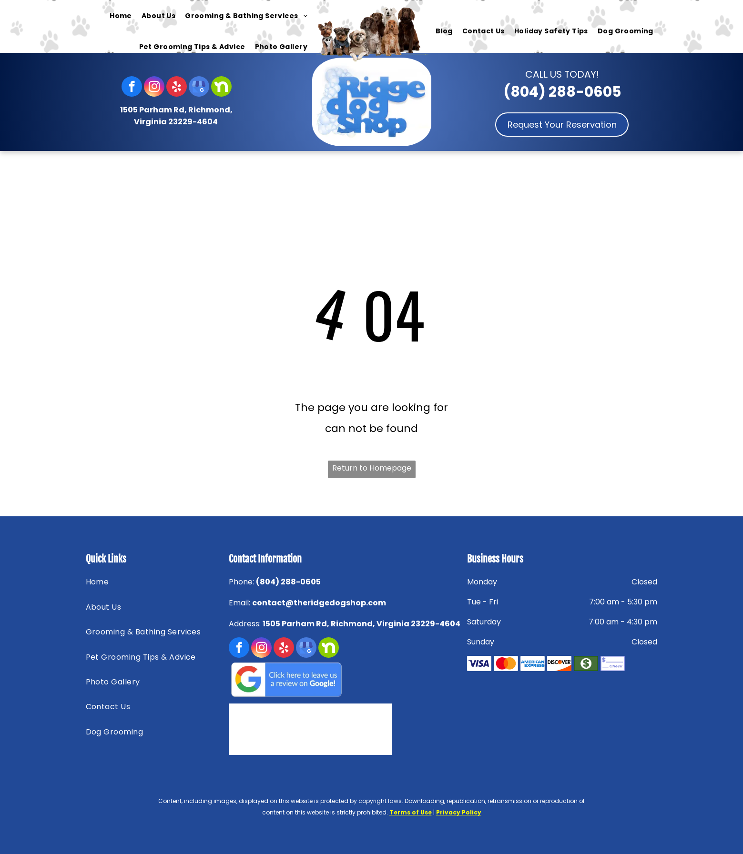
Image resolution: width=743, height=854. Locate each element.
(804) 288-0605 (562, 92)
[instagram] (154, 87)
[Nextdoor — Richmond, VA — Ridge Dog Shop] (271, 729)
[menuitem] (121, 16)
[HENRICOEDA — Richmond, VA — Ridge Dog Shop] (349, 729)
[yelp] (176, 87)
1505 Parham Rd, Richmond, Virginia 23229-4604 (361, 623)
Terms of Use (410, 812)
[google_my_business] (199, 87)
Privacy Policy (458, 812)
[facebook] (132, 87)
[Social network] (221, 87)
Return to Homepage (371, 467)
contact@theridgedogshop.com (319, 602)
